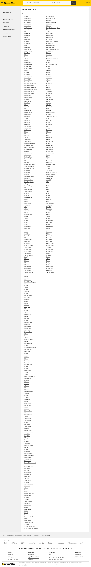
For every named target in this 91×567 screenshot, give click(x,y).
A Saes (48, 95)
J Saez (47, 159)
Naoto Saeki (27, 228)
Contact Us (10, 554)
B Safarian (26, 382)
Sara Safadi (49, 239)
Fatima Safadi (49, 220)
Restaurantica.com (78, 556)
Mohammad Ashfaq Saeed (30, 87)
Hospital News (77, 554)
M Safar (26, 320)
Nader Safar (27, 330)
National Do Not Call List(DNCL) (56, 557)
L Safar (26, 316)
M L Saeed (27, 74)
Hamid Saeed (27, 49)
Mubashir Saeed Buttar (29, 143)
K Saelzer (26, 261)
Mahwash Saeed (28, 76)
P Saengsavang (50, 47)
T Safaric (26, 397)
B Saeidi (26, 212)
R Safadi (48, 234)
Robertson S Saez (50, 164)
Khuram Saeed (28, 68)
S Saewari (48, 132)
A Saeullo (48, 118)
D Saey (48, 135)
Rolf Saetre (49, 110)
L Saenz (48, 72)
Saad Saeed (27, 122)
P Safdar (26, 518)
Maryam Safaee (50, 245)
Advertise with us (32, 554)
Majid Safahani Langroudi (30, 282)
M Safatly (26, 482)
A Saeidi (26, 209)
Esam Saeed (27, 35)
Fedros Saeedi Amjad (29, 164)
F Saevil (48, 126)
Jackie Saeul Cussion (51, 116)
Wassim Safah (27, 280)
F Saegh (26, 201)
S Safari (26, 372)
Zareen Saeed (27, 141)
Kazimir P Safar (27, 314)
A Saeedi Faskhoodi (29, 166)
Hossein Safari (27, 361)
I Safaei (48, 257)
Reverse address (7, 12)
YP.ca (75, 557)
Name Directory (9, 535)
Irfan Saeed (27, 56)
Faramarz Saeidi (28, 214)
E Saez (47, 157)
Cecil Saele (27, 234)
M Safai (26, 289)
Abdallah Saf (49, 178)
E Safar (26, 303)
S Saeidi (26, 224)
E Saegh (26, 199)
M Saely (26, 257)
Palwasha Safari (28, 370)
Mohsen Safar (27, 328)
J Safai (26, 287)
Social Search (6, 33)
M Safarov (26, 441)
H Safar (26, 309)
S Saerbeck (49, 91)
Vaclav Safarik (27, 426)
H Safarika (26, 428)
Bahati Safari (27, 351)
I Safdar (26, 511)
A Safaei (48, 253)
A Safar (26, 301)
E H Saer (48, 85)
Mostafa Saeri (49, 93)
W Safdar (26, 524)
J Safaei (48, 259)
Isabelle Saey (49, 145)
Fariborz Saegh (27, 203)
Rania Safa (48, 199)
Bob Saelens (27, 236)
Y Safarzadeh (27, 461)
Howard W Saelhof (28, 245)
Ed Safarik (26, 409)
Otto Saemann (27, 268)
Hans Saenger (49, 37)
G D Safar (26, 305)
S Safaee (48, 247)
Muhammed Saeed (29, 93)
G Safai (26, 284)
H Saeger (26, 187)
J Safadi (48, 228)
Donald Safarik (27, 403)
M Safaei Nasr (49, 268)
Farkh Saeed (27, 39)
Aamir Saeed (27, 18)
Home (3, 535)
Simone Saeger (28, 189)
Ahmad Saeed (27, 22)
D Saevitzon (49, 130)
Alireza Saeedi (27, 155)
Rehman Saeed (28, 112)
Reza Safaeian (49, 270)
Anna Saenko (49, 51)
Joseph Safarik (27, 420)
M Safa (48, 195)
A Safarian (26, 380)
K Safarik (26, 422)
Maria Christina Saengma (52, 41)
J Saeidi (26, 218)
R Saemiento (49, 20)
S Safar (26, 334)
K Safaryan (27, 451)
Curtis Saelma (27, 251)
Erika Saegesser (28, 197)
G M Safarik (27, 413)
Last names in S (18, 535)
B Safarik (26, 401)
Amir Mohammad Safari (30, 347)
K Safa (47, 193)
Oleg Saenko (49, 55)
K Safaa (48, 214)
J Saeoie (48, 80)
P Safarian (26, 387)
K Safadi (48, 230)
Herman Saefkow (28, 180)
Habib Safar (27, 310)
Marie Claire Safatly (28, 484)
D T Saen (48, 26)
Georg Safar (27, 307)
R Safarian (26, 389)
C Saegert (26, 193)
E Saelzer (26, 259)
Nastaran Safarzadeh (29, 455)
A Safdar (26, 507)
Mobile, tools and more (33, 558)
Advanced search (7, 9)
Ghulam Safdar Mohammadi (31, 528)
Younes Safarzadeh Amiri (30, 463)
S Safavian (26, 499)
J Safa (47, 191)
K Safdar (26, 513)
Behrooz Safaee (50, 243)
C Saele (26, 232)
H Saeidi (26, 216)
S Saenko (48, 56)
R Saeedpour (27, 172)
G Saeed (26, 41)
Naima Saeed (27, 101)
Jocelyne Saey (50, 147)
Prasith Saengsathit (50, 45)
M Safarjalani (27, 439)
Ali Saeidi (26, 211)
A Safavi (26, 488)
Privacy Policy (11, 557)
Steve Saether (49, 107)
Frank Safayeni (27, 505)
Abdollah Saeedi (28, 153)
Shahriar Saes (49, 99)
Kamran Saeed (27, 62)
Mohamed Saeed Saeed (30, 83)
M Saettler (48, 114)
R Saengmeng (49, 43)
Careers (9, 556)
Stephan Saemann (28, 272)
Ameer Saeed (27, 26)
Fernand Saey (49, 141)
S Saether (48, 105)
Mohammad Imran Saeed (30, 89)
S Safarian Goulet (28, 391)
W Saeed (26, 135)
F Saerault (48, 89)
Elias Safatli (27, 468)
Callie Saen (49, 24)
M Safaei (48, 261)
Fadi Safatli (26, 470)
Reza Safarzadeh (28, 457)
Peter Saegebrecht (29, 182)
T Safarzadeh (27, 459)
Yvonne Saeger (28, 191)
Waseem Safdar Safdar (29, 526)
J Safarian (26, 386)
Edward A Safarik (28, 411)
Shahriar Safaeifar (50, 272)
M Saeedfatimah (28, 149)
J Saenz (48, 68)
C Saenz (48, 62)
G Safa (47, 187)
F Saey (48, 139)
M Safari (26, 366)
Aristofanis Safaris (28, 432)
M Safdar (26, 515)
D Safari (26, 353)
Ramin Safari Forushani (29, 376)
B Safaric (26, 395)
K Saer (47, 87)
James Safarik (27, 418)
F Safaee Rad (49, 249)
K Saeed (26, 60)
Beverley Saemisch (51, 22)
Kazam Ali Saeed (28, 64)
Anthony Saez (49, 151)
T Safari (26, 374)
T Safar (26, 337)
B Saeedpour (27, 170)
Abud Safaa (49, 211)
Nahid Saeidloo (27, 226)
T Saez (48, 166)
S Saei (25, 207)
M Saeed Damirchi (28, 145)
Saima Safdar (27, 520)
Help (50, 556)
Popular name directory (9, 29)
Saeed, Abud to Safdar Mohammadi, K (31, 535)
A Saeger (26, 184)
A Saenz (48, 60)
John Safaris (27, 434)
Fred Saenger (49, 35)
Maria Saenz (49, 76)
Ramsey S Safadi (50, 236)
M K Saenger (49, 39)
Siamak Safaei (49, 266)
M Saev (48, 122)
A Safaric (26, 393)
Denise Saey (49, 137)
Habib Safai (27, 285)
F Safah (26, 276)
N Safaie (26, 293)
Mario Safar (27, 324)
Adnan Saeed (27, 20)
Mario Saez (48, 162)
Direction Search (7, 36)
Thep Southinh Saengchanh (53, 28)
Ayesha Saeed (27, 30)
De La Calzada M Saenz (51, 64)
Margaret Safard (28, 343)
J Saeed (26, 58)
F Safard (26, 341)
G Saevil (48, 128)
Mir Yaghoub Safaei (50, 262)
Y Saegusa (27, 205)
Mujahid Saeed (27, 95)
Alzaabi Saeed (27, 24)
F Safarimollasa (27, 430)
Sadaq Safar (27, 336)
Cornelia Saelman (28, 255)
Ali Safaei (48, 255)
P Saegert (26, 195)
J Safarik (26, 416)
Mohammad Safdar (29, 516)
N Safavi (26, 491)
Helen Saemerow (50, 18)
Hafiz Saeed (27, 47)
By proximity (6, 22)
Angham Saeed (28, 28)
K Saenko (48, 53)
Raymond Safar (28, 332)
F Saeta (48, 101)
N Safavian (27, 497)
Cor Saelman (27, 253)
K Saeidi (26, 220)
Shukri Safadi (49, 241)
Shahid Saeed (27, 126)
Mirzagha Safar (27, 326)
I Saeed (26, 55)
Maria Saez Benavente (51, 172)
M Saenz (48, 74)
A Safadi (48, 216)
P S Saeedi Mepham (29, 168)
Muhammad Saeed (29, 91)
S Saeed (26, 118)
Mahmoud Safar (28, 322)
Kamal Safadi (49, 232)
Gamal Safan (27, 297)
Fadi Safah (26, 278)
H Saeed (26, 45)
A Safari (26, 345)
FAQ (50, 554)
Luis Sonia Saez (50, 160)
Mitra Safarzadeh (28, 453)
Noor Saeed (27, 103)
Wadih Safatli (27, 480)
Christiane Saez (50, 153)
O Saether (48, 103)
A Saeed (26, 16)
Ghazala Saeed (27, 43)
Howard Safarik (28, 414)
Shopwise (30, 559)
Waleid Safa (49, 205)
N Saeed (26, 99)
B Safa (47, 185)
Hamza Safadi (49, 226)
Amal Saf (48, 180)
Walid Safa (48, 207)
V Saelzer (26, 262)
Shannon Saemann (29, 270)
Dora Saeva (49, 124)
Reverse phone (6, 16)
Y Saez (48, 168)
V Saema (26, 264)
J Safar (26, 312)
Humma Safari (27, 362)
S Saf (47, 182)
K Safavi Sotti (27, 495)
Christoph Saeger (28, 185)
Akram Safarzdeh (28, 464)
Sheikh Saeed (27, 130)
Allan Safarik (27, 399)
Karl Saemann (27, 266)
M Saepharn (49, 83)
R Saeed (26, 108)
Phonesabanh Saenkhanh (52, 49)
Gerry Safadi (49, 222)
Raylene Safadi (49, 237)
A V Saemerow (50, 16)
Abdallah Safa (49, 184)
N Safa (47, 197)
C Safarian (26, 384)
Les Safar (26, 318)
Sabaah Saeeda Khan (29, 147)
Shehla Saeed (27, 128)
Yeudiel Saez (49, 170)
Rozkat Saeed (27, 114)
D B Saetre (48, 108)
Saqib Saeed (27, 124)
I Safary (26, 447)
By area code (6, 26)
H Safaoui (26, 299)
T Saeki (26, 230)
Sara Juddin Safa (50, 203)
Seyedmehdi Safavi (29, 493)
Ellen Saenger (49, 33)
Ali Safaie (26, 291)
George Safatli (27, 472)
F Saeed (26, 37)
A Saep (48, 82)
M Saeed (26, 72)
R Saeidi (26, 222)
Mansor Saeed (27, 78)
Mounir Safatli (27, 474)
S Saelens (26, 237)
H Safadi (48, 224)
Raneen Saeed (27, 110)
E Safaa (48, 212)
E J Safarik (26, 407)
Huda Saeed (27, 53)
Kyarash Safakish (28, 295)
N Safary (26, 449)
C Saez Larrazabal (50, 174)
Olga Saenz (49, 78)
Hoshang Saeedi (28, 157)
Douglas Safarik (28, 405)
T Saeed (26, 132)
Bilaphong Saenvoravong (52, 58)
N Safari (26, 368)
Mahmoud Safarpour (29, 445)
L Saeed (26, 70)
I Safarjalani (27, 438)
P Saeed (26, 105)
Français (88, 2)
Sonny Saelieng (28, 247)
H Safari (26, 359)
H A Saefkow (27, 178)
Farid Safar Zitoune (28, 339)
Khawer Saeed (27, 66)
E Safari (26, 355)
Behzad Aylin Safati (28, 466)
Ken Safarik (27, 424)
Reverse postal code (8, 19)
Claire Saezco (49, 176)
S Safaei (48, 264)
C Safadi (48, 218)
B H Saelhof (27, 241)
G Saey (48, 143)
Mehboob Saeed (28, 80)
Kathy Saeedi (27, 159)
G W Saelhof (27, 243)
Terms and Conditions (13, 559)
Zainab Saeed (27, 139)
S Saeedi (26, 162)
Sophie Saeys (49, 149)
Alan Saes (48, 97)
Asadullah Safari (28, 349)
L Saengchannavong (51, 30)
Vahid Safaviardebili (28, 501)
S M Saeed (27, 120)
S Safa (47, 201)
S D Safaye (27, 503)
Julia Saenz (49, 70)
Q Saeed (26, 107)
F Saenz (48, 66)
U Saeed (26, 133)
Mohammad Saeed (29, 85)
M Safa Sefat (49, 209)
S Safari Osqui (27, 378)
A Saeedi (26, 151)
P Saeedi (26, 160)
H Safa (47, 189)
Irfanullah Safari (28, 364)
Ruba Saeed (27, 116)
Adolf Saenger (49, 31)
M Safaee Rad (49, 251)
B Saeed (26, 31)
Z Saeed (26, 137)
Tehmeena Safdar (28, 522)
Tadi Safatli (26, 478)
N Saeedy (26, 174)
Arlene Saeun (49, 120)
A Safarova (27, 443)
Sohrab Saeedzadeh (29, 176)
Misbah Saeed (27, 82)
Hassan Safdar (27, 509)
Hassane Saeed (28, 51)
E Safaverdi (27, 486)
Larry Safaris (27, 436)
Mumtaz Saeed (28, 97)
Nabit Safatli (27, 476)
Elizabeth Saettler (50, 112)
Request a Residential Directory (56, 559)
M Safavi (26, 490)
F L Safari (26, 357)
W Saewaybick (50, 133)
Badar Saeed (27, 33)
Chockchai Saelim (28, 249)
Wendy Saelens (28, 239)
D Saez (48, 155)
